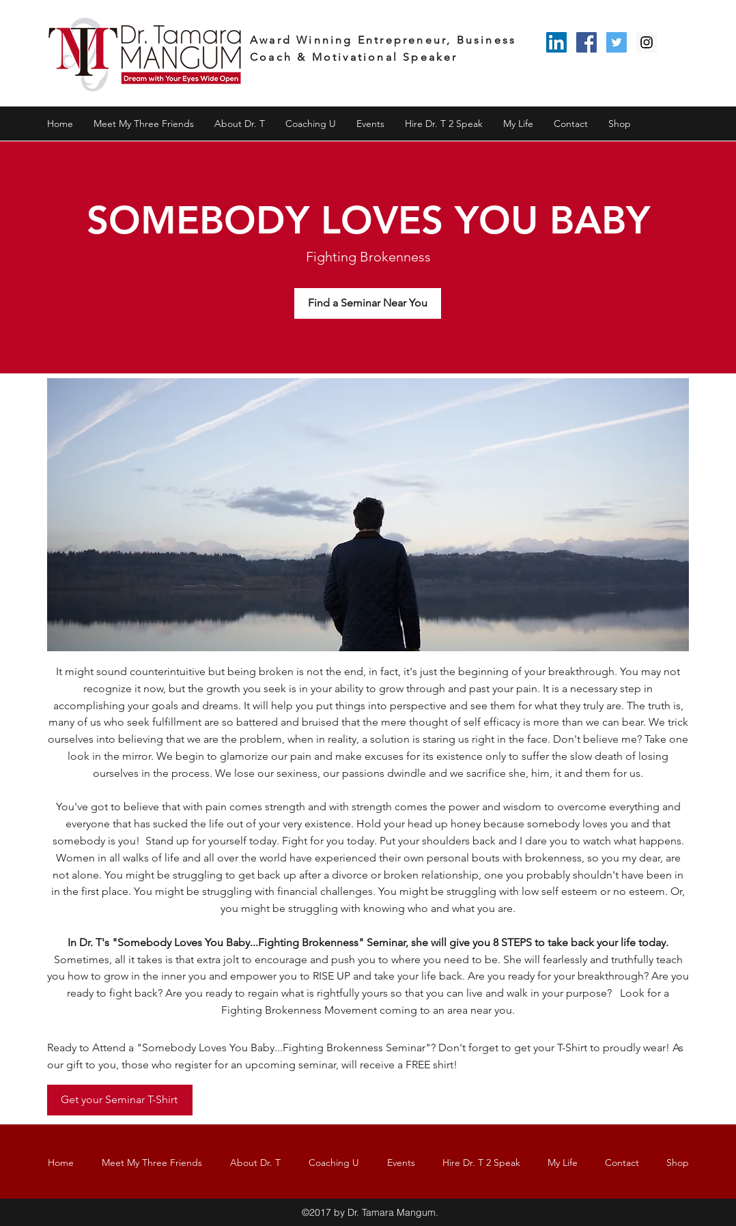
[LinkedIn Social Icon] (556, 42)
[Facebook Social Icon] (586, 42)
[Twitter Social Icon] (616, 42)
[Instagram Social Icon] (646, 42)
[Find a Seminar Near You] (367, 303)
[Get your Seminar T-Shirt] (120, 1100)
